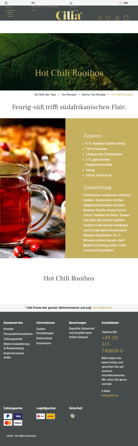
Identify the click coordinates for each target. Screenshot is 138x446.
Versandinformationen (18, 334)
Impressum (43, 343)
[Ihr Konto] (117, 18)
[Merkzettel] (108, 18)
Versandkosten (102, 307)
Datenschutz (44, 338)
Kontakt (8, 329)
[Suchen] (99, 18)
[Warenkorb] (126, 18)
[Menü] (10, 14)
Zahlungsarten (13, 339)
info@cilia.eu (110, 395)
